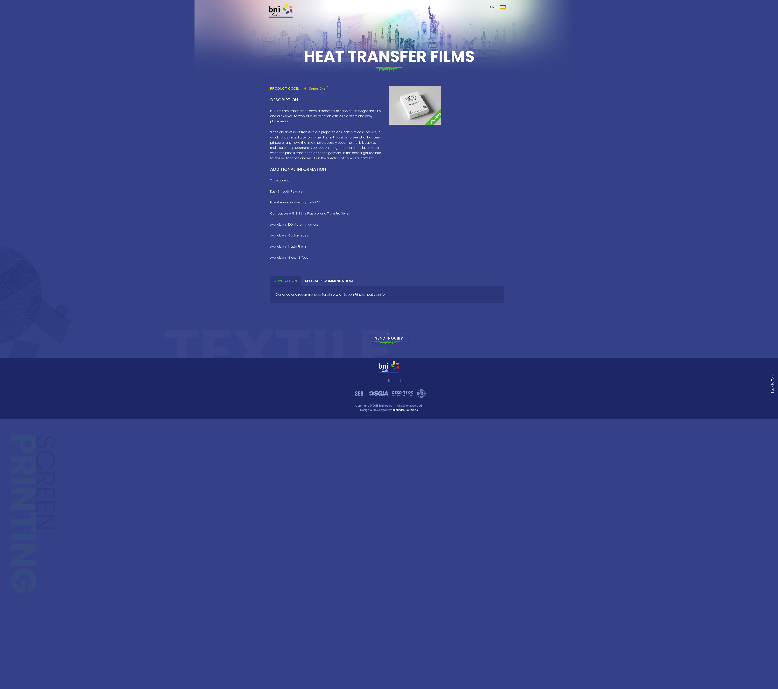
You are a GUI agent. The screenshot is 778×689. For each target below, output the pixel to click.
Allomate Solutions (405, 410)
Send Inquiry (389, 338)
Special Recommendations (329, 280)
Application (285, 280)
